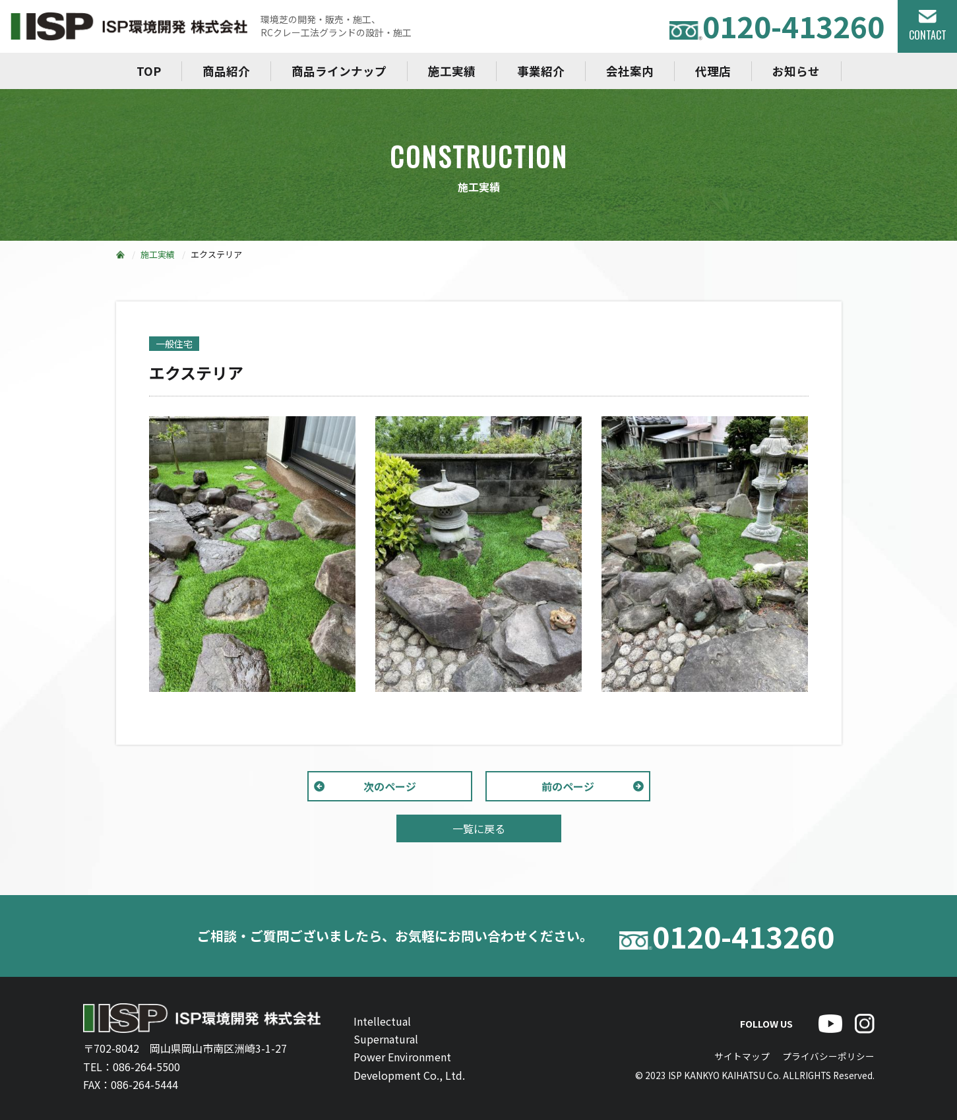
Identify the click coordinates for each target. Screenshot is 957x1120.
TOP (149, 71)
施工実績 (452, 71)
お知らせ (796, 71)
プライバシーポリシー (828, 1056)
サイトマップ (742, 1056)
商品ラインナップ (339, 71)
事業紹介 (541, 71)
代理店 (713, 71)
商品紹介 (226, 71)
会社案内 (630, 71)
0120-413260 (776, 26)
